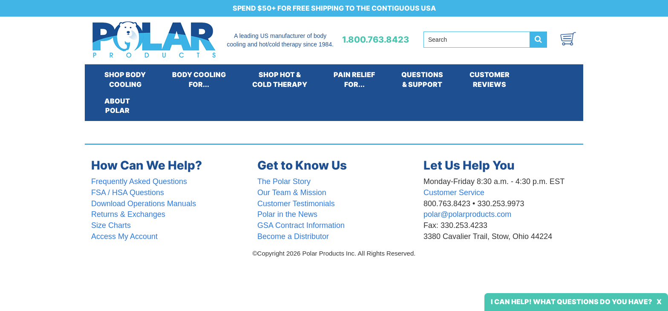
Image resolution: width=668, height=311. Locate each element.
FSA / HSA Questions (127, 192)
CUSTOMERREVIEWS (489, 79)
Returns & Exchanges (128, 214)
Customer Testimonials (296, 203)
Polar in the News (287, 214)
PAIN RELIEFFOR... (354, 79)
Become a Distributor (293, 236)
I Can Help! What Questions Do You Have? (571, 301)
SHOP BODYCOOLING (125, 79)
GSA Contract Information (301, 225)
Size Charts (111, 225)
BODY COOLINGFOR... (199, 79)
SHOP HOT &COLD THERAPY (279, 79)
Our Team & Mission (291, 192)
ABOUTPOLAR (117, 106)
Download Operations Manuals (143, 203)
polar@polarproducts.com (467, 214)
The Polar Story (284, 181)
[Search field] (476, 40)
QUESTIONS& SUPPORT (422, 79)
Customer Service (453, 192)
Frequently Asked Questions (139, 181)
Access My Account (124, 236)
